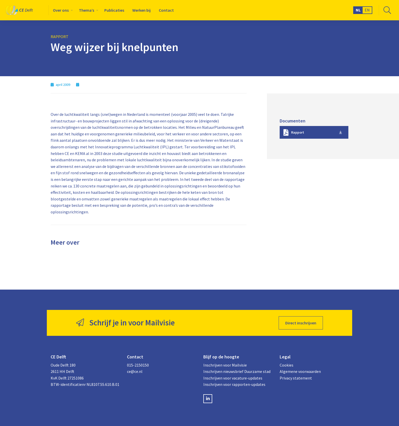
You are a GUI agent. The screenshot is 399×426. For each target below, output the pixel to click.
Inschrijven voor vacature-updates (232, 378)
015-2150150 (138, 365)
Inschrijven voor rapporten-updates (234, 384)
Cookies (286, 365)
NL (358, 9)
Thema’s (86, 10)
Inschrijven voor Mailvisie (225, 365)
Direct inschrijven (300, 322)
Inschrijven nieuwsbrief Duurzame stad (236, 371)
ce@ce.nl (134, 371)
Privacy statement (296, 378)
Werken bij (141, 10)
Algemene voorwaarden (300, 371)
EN (367, 9)
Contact (166, 10)
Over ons (61, 10)
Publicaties (114, 10)
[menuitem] (62, 10)
